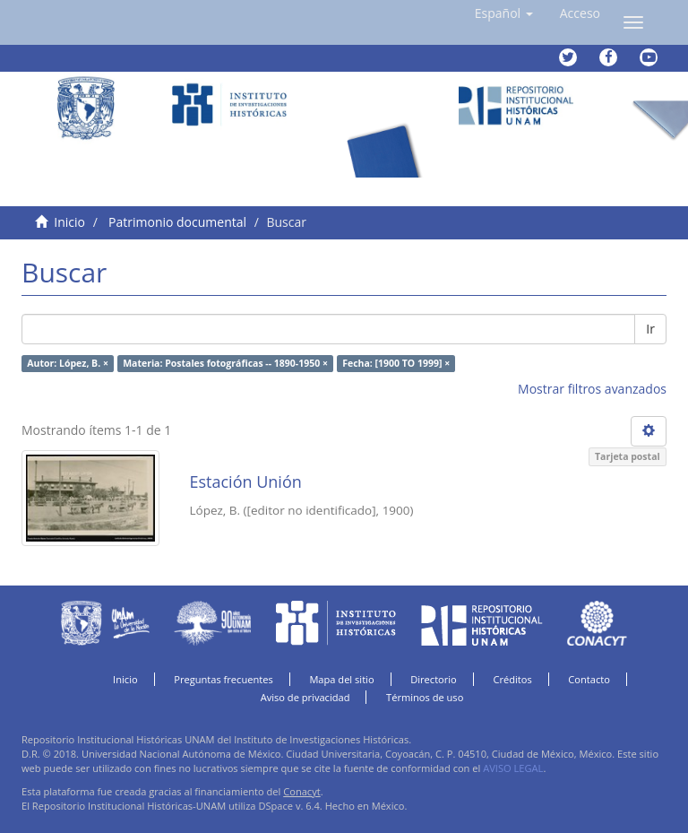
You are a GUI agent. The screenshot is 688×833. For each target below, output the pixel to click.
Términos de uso (424, 697)
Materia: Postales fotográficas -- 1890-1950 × (225, 363)
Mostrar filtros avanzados (592, 388)
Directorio (433, 679)
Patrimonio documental (177, 221)
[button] (503, 13)
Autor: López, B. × (67, 363)
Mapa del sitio (341, 679)
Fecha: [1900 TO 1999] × (396, 363)
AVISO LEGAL (513, 768)
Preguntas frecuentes (223, 679)
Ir (650, 328)
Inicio (69, 221)
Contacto (589, 679)
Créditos (512, 679)
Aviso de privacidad (305, 697)
